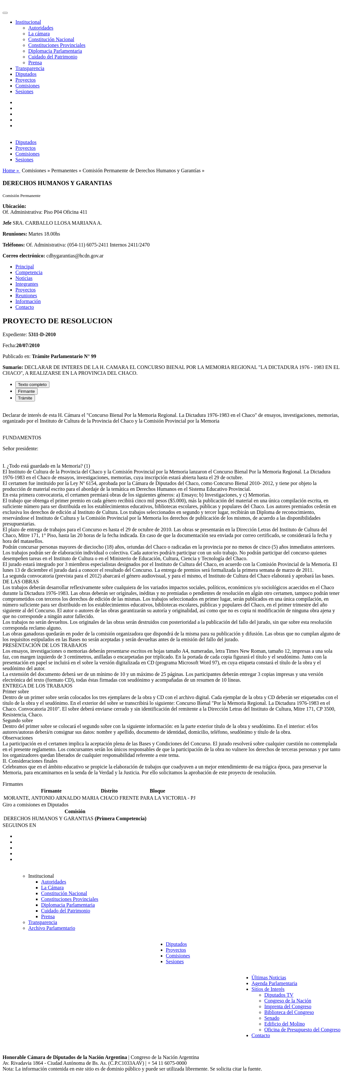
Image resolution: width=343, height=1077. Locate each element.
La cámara (39, 33)
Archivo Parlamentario (51, 928)
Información (28, 301)
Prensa (35, 62)
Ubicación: (14, 206)
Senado (271, 1018)
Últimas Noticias (269, 977)
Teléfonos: (14, 244)
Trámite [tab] (25, 398)
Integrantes (26, 284)
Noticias (23, 278)
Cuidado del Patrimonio (52, 56)
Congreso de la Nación (287, 1000)
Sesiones (24, 91)
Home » (11, 170)
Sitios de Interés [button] (268, 989)
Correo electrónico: (24, 255)
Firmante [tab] (26, 391)
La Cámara (52, 887)
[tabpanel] (171, 594)
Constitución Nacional (51, 39)
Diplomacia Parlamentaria (55, 51)
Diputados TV (279, 995)
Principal (24, 266)
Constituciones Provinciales (56, 45)
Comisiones (27, 85)
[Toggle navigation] (5, 13)
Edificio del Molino (284, 1024)
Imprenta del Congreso (288, 1006)
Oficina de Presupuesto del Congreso (302, 1029)
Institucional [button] (28, 22)
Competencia (28, 272)
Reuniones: (15, 234)
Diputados (26, 74)
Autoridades (40, 28)
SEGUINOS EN (19, 825)
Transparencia (29, 68)
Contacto (24, 307)
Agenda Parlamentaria (274, 983)
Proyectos (25, 80)
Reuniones (26, 295)
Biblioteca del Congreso (289, 1012)
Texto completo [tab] (32, 384)
